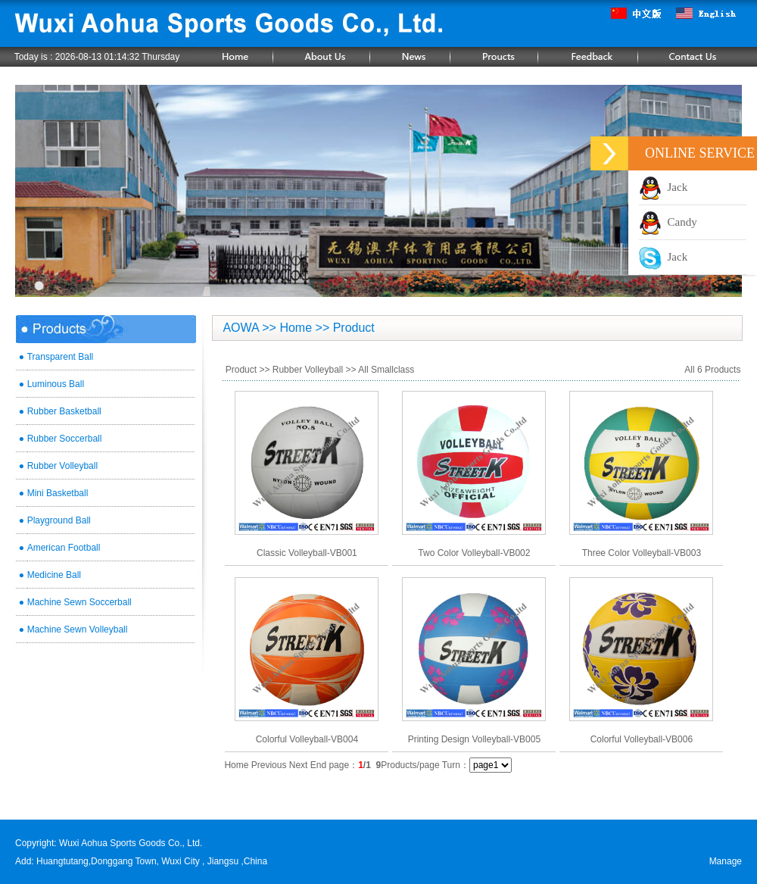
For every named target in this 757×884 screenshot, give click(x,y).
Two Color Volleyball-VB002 (474, 553)
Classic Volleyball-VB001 (307, 553)
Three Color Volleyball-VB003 (641, 553)
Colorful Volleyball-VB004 (307, 739)
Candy (668, 222)
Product (241, 369)
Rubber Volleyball (308, 369)
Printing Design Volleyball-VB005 (474, 739)
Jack (663, 187)
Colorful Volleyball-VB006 (641, 739)
